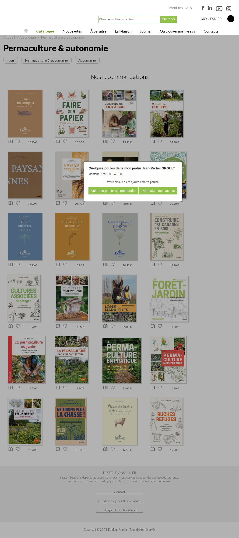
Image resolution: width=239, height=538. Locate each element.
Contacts (210, 31)
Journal (145, 31)
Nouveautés (72, 31)
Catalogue (44, 31)
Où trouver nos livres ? (177, 31)
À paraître (98, 31)
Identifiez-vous (180, 8)
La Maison (122, 31)
